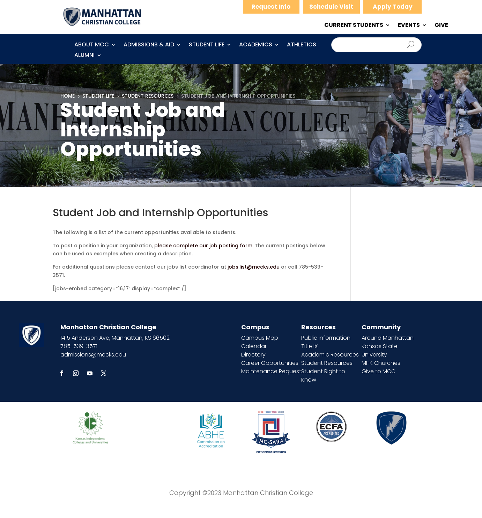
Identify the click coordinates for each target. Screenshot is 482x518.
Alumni (84, 56)
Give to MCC (378, 371)
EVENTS (409, 26)
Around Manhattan (388, 338)
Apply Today (393, 6)
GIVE (441, 26)
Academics (255, 45)
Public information (325, 338)
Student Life (206, 45)
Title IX (309, 346)
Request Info (271, 6)
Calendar (254, 346)
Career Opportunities (269, 363)
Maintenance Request (271, 371)
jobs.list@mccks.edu (254, 266)
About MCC (91, 45)
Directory (253, 355)
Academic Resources (330, 355)
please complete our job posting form (203, 245)
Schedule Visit (331, 6)
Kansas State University (380, 350)
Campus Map (259, 338)
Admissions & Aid (149, 45)
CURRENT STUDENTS (353, 26)
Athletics (301, 45)
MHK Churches (381, 363)
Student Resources (327, 363)
